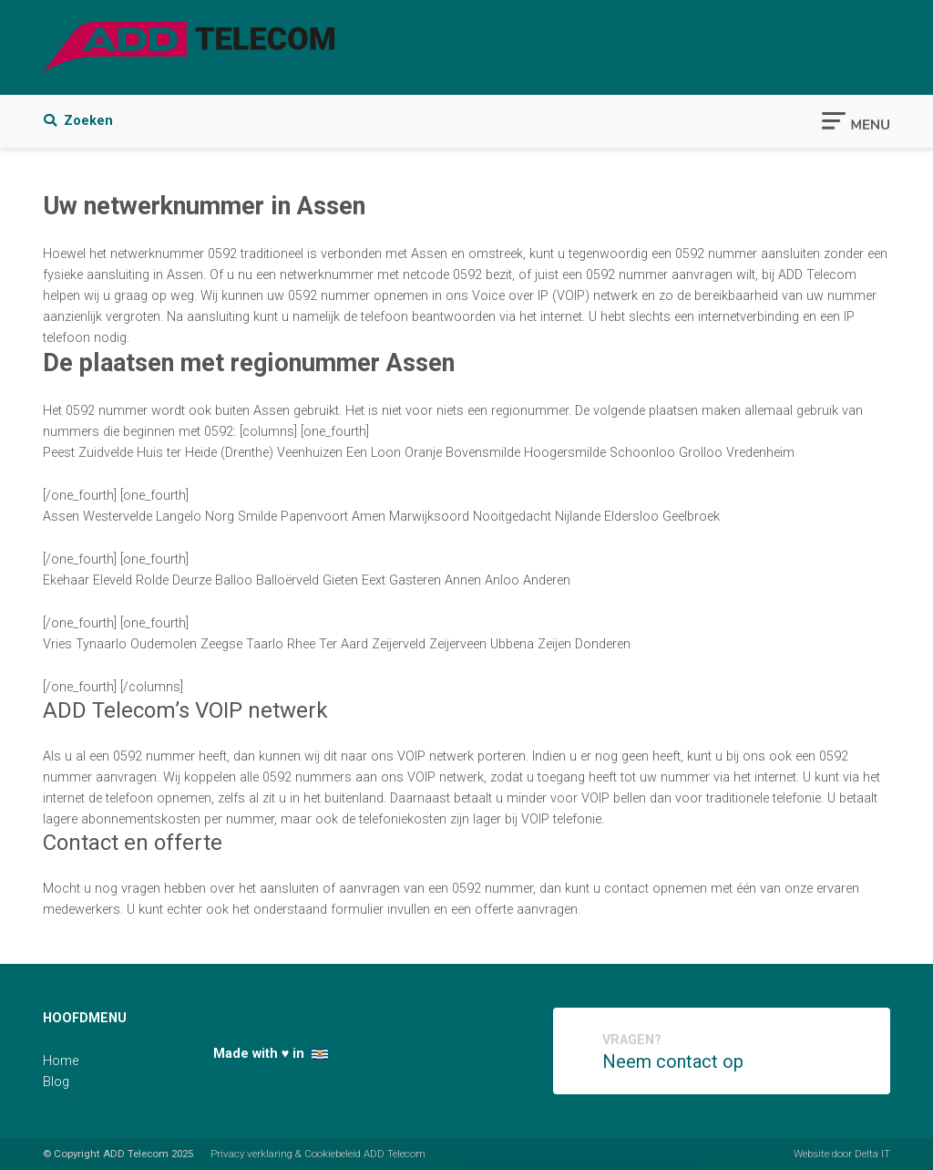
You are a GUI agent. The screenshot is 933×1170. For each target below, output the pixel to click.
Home (60, 1061)
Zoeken (78, 121)
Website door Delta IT (842, 1153)
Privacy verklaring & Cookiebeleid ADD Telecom (317, 1153)
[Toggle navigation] (855, 119)
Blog (56, 1082)
